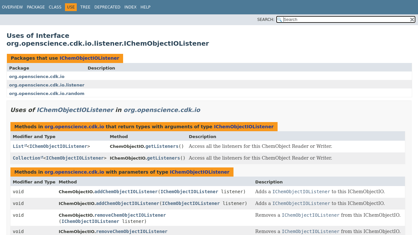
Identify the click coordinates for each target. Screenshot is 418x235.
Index (130, 7)
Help (145, 7)
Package (36, 7)
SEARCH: (266, 19)
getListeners (161, 146)
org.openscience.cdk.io (36, 76)
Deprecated (107, 7)
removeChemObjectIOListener (130, 215)
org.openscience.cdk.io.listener (46, 85)
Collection (26, 158)
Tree (85, 7)
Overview (12, 7)
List (18, 146)
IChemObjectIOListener (89, 58)
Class (55, 7)
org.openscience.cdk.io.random (46, 93)
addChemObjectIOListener (126, 191)
